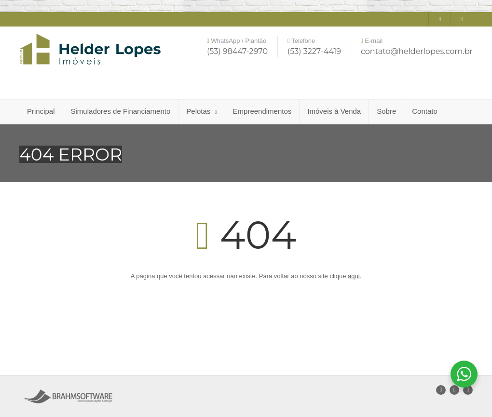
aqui (354, 276)
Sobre (386, 111)
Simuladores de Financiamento (121, 111)
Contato (424, 111)
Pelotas (201, 111)
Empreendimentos (262, 111)
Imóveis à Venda (334, 111)
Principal (41, 111)
